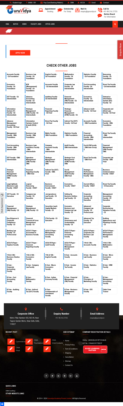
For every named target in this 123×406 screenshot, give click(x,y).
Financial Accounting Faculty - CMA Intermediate (88, 136)
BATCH (15, 24)
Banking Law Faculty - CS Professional (11, 233)
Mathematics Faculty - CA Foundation (69, 76)
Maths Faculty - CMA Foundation (51, 134)
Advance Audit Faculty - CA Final (90, 110)
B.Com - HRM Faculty (107, 266)
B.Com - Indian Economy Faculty (51, 278)
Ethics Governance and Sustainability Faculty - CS (71, 221)
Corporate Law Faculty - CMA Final (108, 160)
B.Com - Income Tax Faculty (70, 266)
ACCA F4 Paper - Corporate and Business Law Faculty (89, 234)
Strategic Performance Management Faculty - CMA (88, 173)
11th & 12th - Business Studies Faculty (13, 257)
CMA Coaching (10, 391)
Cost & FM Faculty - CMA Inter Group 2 (90, 147)
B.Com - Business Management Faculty (71, 292)
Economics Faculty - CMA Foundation (108, 123)
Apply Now (20, 53)
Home (66, 341)
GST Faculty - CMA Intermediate (13, 159)
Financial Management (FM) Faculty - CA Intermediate (71, 100)
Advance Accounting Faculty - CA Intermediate (31, 100)
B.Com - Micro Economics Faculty (108, 257)
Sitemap (67, 361)
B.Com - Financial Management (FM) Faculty (71, 279)
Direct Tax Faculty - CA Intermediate (109, 85)
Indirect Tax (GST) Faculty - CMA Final (51, 172)
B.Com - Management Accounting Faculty (108, 280)
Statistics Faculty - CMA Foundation (71, 134)
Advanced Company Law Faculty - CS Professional (88, 209)
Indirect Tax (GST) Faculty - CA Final (71, 122)
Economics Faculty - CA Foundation (11, 87)
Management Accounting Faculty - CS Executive (108, 197)
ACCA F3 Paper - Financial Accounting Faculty (70, 234)
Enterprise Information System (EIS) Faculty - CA (107, 100)
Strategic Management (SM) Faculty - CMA (50, 161)
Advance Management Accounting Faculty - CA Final (13, 124)
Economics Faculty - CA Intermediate (88, 99)
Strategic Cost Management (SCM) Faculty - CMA (70, 161)
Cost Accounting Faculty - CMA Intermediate (13, 147)
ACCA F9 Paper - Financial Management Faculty (70, 246)
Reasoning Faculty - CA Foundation (107, 76)
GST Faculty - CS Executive (13, 195)
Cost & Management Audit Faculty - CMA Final (70, 173)
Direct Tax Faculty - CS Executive (109, 185)
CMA (7, 24)
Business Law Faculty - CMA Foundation (31, 135)
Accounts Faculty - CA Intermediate (51, 85)
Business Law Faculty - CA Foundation (31, 76)
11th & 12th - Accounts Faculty (90, 244)
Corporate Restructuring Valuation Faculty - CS (109, 209)
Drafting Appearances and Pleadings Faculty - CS (109, 221)
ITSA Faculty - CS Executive (51, 219)
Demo (24, 24)
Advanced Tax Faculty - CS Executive (89, 220)
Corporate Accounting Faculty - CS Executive (88, 197)
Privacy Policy (69, 345)
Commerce (20, 342)
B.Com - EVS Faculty (88, 291)
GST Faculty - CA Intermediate (13, 98)
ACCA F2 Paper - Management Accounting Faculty (51, 234)
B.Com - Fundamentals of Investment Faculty (51, 292)
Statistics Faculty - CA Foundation (90, 75)
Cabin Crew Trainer (107, 291)
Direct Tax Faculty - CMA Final (90, 159)
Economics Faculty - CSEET (70, 185)
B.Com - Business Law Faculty (90, 256)
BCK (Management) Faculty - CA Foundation (31, 87)
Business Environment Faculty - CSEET (50, 186)
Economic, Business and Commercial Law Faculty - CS (70, 209)
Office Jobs (50, 24)
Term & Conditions (70, 349)
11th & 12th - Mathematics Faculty (107, 245)
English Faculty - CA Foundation (51, 75)
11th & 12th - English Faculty (50, 256)
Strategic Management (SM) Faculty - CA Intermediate (32, 112)
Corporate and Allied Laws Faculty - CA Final (109, 111)
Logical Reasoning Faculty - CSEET (31, 186)
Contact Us (68, 365)
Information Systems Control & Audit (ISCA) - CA (32, 124)
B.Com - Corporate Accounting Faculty (11, 268)
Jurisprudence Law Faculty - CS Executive (51, 196)
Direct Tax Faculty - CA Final (51, 122)
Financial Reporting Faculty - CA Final (51, 111)
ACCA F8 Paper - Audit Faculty (51, 244)
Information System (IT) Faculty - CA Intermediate (11, 112)
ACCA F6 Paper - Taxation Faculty (12, 244)
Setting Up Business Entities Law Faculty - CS (71, 196)
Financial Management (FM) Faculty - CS (13, 208)
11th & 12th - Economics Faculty (30, 257)
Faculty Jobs (36, 24)
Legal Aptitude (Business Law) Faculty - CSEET (12, 186)
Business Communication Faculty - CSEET (108, 172)
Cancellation (68, 357)
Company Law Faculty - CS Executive (31, 196)
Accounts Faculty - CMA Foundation (90, 122)
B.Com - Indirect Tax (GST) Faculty (32, 291)
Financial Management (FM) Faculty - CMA (108, 148)
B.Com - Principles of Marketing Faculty (90, 279)
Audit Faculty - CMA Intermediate (71, 146)
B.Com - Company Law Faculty (32, 266)
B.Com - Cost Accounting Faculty (11, 279)
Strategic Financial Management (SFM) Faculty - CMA (12, 174)
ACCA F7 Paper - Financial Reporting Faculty (32, 245)
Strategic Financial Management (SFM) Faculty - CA (71, 112)
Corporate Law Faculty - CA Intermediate (70, 87)
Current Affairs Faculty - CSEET (89, 185)
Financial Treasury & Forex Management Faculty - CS (32, 221)
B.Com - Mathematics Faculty (30, 279)
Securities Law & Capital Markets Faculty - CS (51, 208)
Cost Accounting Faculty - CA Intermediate (90, 87)
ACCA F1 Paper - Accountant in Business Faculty (32, 233)
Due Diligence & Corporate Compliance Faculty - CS (13, 221)
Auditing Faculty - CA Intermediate (51, 98)
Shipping (67, 353)
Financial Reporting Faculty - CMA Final (32, 172)
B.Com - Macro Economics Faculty (50, 267)
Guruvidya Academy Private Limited (59, 398)
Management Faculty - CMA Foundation (12, 135)
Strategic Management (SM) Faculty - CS (32, 208)
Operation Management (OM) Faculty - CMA (31, 161)
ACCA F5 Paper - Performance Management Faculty (108, 234)
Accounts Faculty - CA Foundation (13, 75)
